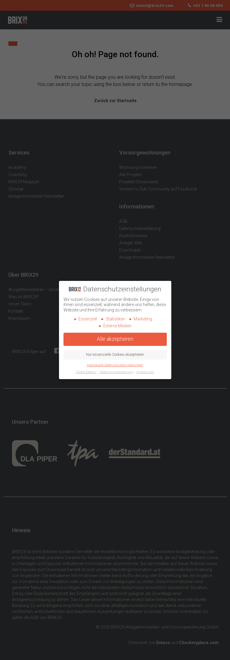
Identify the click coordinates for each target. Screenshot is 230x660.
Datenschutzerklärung (117, 372)
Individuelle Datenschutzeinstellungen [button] (115, 365)
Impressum (145, 372)
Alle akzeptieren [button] (115, 339)
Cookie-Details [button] (86, 372)
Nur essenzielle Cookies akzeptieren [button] (115, 354)
